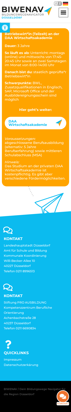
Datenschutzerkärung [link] (21, 365)
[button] (63, 12)
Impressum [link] (13, 359)
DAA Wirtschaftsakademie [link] (28, 123)
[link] (5, 28)
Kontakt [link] (63, 406)
